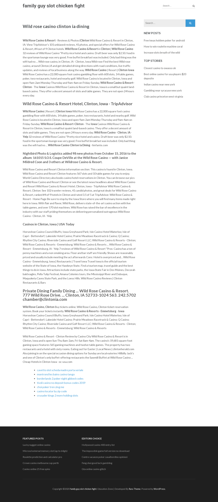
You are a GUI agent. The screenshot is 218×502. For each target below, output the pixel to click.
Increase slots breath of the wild (162, 52)
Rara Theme (134, 489)
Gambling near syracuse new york (163, 90)
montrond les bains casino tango (56, 374)
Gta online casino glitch (94, 469)
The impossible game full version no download (105, 450)
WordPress (159, 489)
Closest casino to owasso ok (160, 68)
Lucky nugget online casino (36, 444)
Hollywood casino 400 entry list (98, 444)
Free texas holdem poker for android (164, 40)
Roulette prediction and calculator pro (42, 456)
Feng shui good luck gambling (97, 462)
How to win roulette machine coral (163, 46)
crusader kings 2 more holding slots (57, 395)
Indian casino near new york (159, 84)
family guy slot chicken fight (53, 6)
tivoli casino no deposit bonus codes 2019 (61, 382)
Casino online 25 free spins (36, 469)
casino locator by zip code (52, 391)
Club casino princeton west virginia (163, 96)
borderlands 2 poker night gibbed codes (60, 378)
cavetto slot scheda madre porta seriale (60, 370)
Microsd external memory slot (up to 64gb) (45, 450)
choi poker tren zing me (50, 387)
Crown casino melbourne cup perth (41, 462)
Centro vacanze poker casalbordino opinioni (104, 456)
